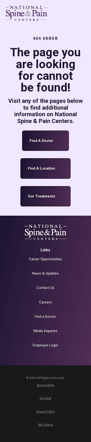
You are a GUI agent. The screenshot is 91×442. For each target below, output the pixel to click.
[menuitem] (45, 385)
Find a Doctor (46, 141)
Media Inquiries (45, 331)
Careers (45, 302)
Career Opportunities (45, 259)
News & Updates (45, 273)
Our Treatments (45, 196)
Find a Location (45, 168)
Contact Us (45, 288)
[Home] (26, 13)
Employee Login (45, 345)
